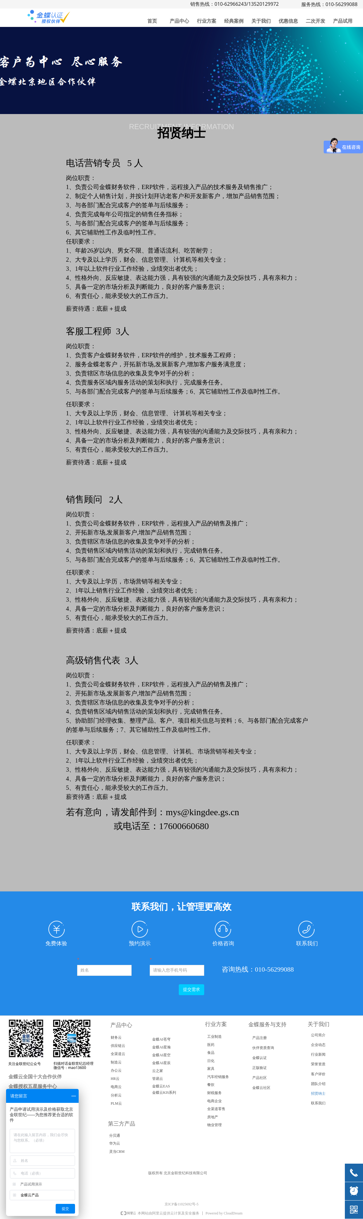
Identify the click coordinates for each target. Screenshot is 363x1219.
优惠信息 (288, 21)
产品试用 (342, 21)
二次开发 (315, 21)
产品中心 (179, 21)
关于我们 (261, 21)
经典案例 (234, 21)
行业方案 (206, 21)
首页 (152, 21)
